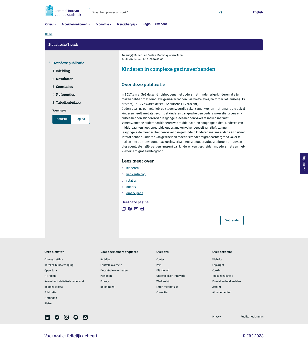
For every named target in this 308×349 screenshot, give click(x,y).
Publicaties (51, 292)
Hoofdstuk (61, 119)
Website (217, 259)
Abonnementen (221, 292)
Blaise (48, 303)
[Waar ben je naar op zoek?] (157, 12)
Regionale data (53, 287)
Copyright (218, 265)
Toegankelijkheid (222, 276)
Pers (158, 265)
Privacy (104, 281)
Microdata (50, 276)
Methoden (50, 298)
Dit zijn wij (162, 270)
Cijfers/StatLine (53, 259)
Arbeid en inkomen (74, 24)
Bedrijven (106, 259)
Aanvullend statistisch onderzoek (64, 281)
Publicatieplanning (252, 317)
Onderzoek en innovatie (170, 276)
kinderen (132, 168)
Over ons (161, 24)
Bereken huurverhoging (58, 265)
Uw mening (304, 164)
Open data (50, 270)
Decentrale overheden (114, 270)
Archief (216, 287)
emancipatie (134, 193)
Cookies (217, 270)
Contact (160, 259)
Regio (146, 24)
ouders (131, 187)
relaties (131, 180)
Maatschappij (126, 24)
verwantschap (136, 174)
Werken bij (163, 281)
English (258, 12)
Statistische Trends (63, 44)
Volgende (234, 220)
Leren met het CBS (167, 287)
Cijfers (49, 24)
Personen (106, 276)
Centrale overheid (111, 265)
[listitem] (123, 208)
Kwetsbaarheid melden (226, 281)
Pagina (80, 119)
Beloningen (107, 287)
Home (48, 34)
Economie (102, 24)
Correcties (162, 292)
